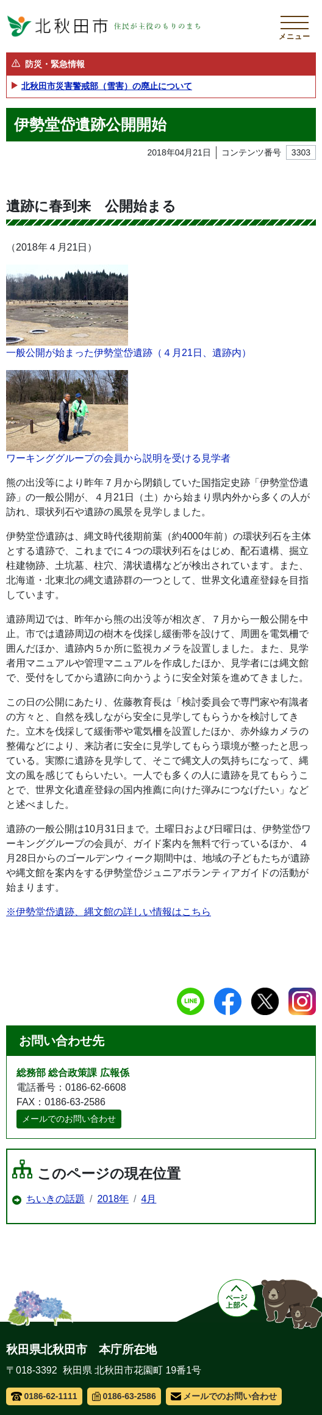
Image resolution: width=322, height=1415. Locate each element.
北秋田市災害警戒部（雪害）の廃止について (106, 86)
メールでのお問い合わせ (69, 1119)
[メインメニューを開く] (294, 26)
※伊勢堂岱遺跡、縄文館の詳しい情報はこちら (108, 912)
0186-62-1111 (44, 1396)
